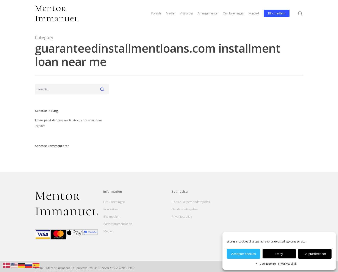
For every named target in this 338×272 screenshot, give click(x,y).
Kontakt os (111, 209)
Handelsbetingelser (185, 209)
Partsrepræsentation (117, 224)
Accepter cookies (243, 254)
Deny (279, 254)
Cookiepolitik (268, 264)
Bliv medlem (276, 14)
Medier (170, 14)
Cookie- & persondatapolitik (191, 202)
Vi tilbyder (186, 14)
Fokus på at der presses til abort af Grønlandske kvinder (68, 123)
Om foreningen (233, 14)
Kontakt (253, 14)
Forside (156, 14)
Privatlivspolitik (287, 264)
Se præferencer (315, 254)
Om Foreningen (114, 202)
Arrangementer (208, 14)
